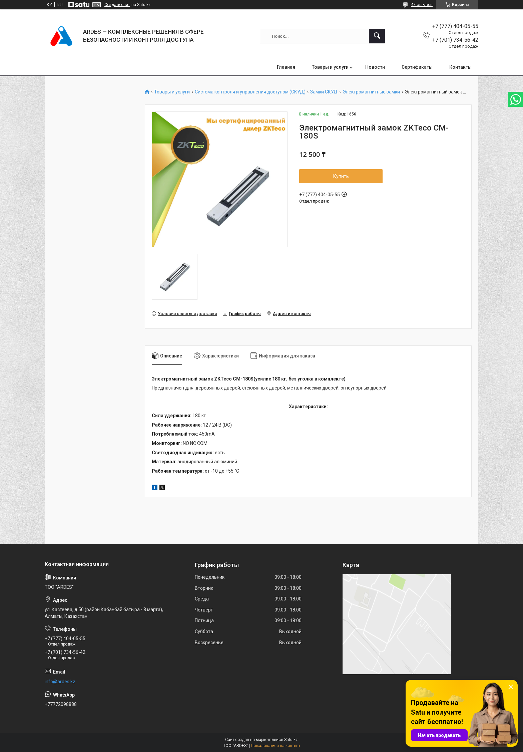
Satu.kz (291, 739)
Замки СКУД (324, 91)
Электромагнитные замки (371, 91)
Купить (341, 176)
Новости (375, 67)
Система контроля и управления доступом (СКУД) (250, 91)
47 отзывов (422, 4)
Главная (286, 67)
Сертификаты (417, 67)
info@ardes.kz (60, 681)
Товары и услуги (330, 67)
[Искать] (377, 36)
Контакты (460, 67)
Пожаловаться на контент (275, 745)
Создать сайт (117, 4)
